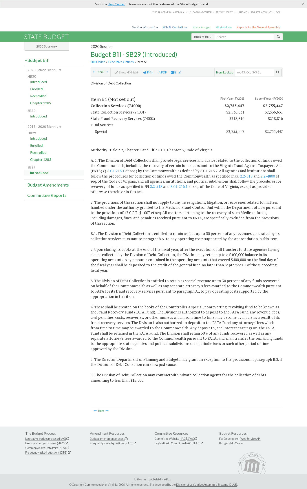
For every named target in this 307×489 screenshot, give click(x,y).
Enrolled (36, 89)
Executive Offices (121, 62)
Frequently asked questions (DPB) (46, 452)
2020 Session (46, 46)
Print (148, 72)
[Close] (303, 4)
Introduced (38, 82)
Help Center (116, 4)
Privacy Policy (224, 12)
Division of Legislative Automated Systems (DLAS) (206, 484)
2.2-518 (246, 176)
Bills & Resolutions (175, 27)
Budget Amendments (48, 184)
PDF (162, 72)
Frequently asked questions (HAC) (111, 443)
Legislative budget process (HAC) (45, 438)
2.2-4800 (268, 176)
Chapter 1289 (40, 103)
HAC (183, 438)
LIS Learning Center (200, 12)
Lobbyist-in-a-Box (160, 479)
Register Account (260, 12)
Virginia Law (224, 27)
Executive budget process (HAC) (45, 443)
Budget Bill (203, 36)
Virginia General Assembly (168, 12)
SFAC (190, 438)
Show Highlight (126, 72)
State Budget (202, 27)
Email (176, 72)
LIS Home (140, 479)
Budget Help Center (231, 443)
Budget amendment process (107, 438)
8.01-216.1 (115, 170)
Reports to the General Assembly (258, 27)
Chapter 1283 (40, 159)
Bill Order (98, 62)
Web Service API (250, 438)
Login (278, 12)
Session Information (145, 27)
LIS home (242, 12)
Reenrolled (38, 96)
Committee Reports (46, 195)
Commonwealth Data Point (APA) (45, 448)
